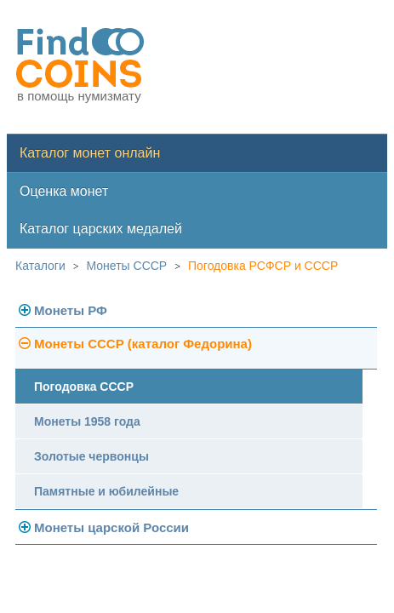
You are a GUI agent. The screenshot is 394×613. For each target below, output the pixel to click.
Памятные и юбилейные (106, 491)
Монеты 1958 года (87, 421)
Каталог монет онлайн (90, 153)
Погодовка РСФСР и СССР (263, 265)
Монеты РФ (70, 310)
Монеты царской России (111, 527)
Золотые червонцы (91, 456)
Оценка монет (64, 191)
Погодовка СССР (84, 386)
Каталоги (40, 265)
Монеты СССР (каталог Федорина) (143, 343)
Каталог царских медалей (101, 228)
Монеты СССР (127, 265)
